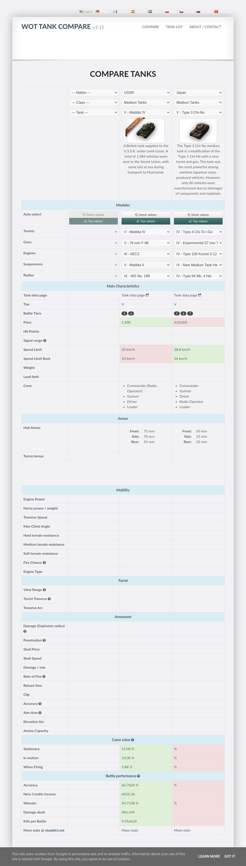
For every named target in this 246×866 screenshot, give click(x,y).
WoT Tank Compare (62, 26)
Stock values (93, 215)
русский (203, 11)
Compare (150, 27)
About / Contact (205, 27)
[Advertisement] (123, 47)
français (120, 11)
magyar (155, 11)
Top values (93, 221)
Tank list (174, 27)
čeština (186, 11)
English (85, 11)
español (138, 11)
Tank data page (135, 295)
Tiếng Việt (222, 11)
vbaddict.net (55, 830)
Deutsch (103, 11)
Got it (229, 856)
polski (171, 11)
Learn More (209, 856)
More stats (130, 830)
